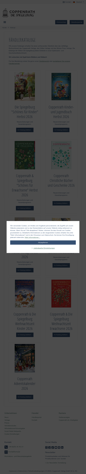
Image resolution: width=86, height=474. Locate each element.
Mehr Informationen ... (32, 237)
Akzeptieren (43, 242)
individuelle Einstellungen (44, 248)
